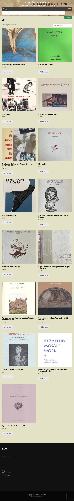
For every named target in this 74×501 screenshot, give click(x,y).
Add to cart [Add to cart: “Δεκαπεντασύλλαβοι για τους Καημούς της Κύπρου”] (44, 224)
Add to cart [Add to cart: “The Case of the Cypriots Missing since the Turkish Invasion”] (7, 173)
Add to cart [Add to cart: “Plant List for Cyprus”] (44, 72)
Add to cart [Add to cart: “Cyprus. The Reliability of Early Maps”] (7, 433)
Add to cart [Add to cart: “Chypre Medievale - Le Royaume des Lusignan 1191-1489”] (44, 276)
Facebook (6, 475)
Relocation (5, 457)
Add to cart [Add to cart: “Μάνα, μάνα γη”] (7, 122)
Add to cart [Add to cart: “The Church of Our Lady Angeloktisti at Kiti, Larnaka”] (44, 327)
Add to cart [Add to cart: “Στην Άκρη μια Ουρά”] (7, 223)
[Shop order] (62, 25)
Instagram (6, 471)
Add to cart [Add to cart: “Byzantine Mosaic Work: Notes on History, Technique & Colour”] (44, 378)
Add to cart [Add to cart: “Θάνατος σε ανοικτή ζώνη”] (44, 122)
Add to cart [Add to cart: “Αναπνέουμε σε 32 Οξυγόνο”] (7, 274)
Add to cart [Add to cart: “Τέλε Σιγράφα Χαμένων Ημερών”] (7, 72)
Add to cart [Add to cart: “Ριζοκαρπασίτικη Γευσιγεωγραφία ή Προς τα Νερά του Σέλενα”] (7, 327)
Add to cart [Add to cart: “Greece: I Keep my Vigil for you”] (7, 377)
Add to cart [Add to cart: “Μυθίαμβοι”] (44, 171)
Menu (5, 9)
